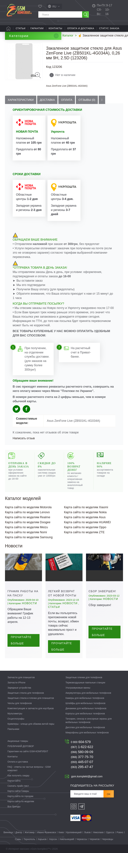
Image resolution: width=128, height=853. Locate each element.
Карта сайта (14, 780)
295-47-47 (82, 767)
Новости (29, 603)
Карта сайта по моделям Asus (85, 517)
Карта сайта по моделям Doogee (27, 522)
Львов (87, 832)
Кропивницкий (74, 832)
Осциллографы (16, 718)
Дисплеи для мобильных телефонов (85, 727)
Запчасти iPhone (17, 682)
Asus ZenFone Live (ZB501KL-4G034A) (67, 85)
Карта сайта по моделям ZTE (84, 532)
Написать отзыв (24, 438)
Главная (8, 28)
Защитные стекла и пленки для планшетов (31, 698)
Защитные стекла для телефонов (26, 693)
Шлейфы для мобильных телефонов (85, 703)
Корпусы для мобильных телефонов (85, 713)
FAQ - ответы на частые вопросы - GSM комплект (29, 769)
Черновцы (107, 839)
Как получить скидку (18, 775)
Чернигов (95, 839)
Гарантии (37, 28)
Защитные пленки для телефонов (84, 677)
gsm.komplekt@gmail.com (86, 776)
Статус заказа (109, 28)
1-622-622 (82, 747)
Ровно (120, 832)
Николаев (98, 832)
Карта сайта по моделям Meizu (26, 527)
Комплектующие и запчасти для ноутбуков (31, 708)
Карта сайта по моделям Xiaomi (86, 507)
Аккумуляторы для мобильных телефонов (88, 693)
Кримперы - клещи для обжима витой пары (31, 724)
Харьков (42, 839)
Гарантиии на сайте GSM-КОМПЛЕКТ (28, 751)
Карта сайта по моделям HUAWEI (87, 522)
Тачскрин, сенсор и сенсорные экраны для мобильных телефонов (89, 720)
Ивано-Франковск (46, 832)
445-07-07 (82, 762)
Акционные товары (18, 741)
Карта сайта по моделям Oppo (85, 527)
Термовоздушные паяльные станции (85, 682)
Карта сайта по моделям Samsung (29, 537)
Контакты (55, 28)
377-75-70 (82, 757)
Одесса (110, 832)
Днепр (18, 832)
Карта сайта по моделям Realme (27, 517)
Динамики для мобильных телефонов (86, 708)
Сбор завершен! (102, 591)
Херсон (53, 839)
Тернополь (29, 839)
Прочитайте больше (21, 640)
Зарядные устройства (19, 687)
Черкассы (81, 839)
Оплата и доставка (80, 28)
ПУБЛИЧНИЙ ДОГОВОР (21, 746)
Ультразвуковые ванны (78, 687)
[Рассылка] (87, 794)
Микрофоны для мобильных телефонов (87, 732)
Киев (61, 832)
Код (48, 66)
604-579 (81, 742)
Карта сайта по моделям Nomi (26, 532)
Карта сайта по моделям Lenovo (27, 512)
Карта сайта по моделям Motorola (28, 507)
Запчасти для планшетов (21, 677)
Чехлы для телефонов (20, 703)
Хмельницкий (67, 839)
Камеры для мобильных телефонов (85, 698)
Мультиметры (15, 713)
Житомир (30, 832)
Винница (8, 832)
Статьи (21, 28)
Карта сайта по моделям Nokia (85, 512)
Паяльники (13, 729)
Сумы (18, 839)
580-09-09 (82, 752)
